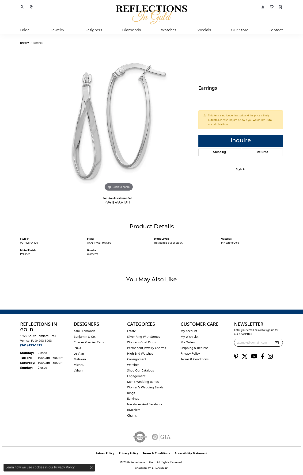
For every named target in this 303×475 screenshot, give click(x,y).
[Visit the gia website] (161, 437)
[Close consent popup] (91, 467)
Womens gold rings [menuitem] (141, 342)
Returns (262, 152)
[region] (118, 122)
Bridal (25, 30)
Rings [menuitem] (131, 393)
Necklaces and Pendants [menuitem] (144, 404)
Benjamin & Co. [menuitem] (85, 336)
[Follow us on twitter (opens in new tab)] (244, 356)
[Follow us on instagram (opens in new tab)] (270, 356)
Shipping (219, 152)
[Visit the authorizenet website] (140, 437)
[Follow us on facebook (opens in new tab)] (262, 356)
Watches (168, 30)
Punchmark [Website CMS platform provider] (160, 468)
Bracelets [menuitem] (133, 410)
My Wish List (189, 336)
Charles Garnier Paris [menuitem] (89, 342)
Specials (204, 30)
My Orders (188, 342)
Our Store (239, 30)
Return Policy (104, 453)
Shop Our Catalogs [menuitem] (140, 370)
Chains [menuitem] (132, 415)
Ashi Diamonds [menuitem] (84, 331)
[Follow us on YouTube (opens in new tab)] (254, 356)
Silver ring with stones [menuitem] (143, 336)
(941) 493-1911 (117, 202)
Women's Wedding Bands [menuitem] (145, 387)
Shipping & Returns (194, 348)
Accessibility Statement (190, 453)
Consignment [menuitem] (136, 359)
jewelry (24, 42)
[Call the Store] (31, 345)
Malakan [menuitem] (80, 359)
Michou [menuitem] (79, 365)
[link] (31, 7)
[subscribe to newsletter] (276, 342)
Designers (93, 30)
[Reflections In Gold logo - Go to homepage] (151, 15)
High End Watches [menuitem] (140, 353)
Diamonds (131, 30)
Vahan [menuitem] (78, 370)
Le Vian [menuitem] (79, 353)
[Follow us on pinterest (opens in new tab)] (236, 356)
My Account (189, 331)
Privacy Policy (190, 353)
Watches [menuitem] (133, 365)
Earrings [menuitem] (133, 398)
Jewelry (57, 30)
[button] (22, 7)
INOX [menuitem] (77, 348)
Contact (276, 30)
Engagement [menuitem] (136, 376)
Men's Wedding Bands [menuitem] (143, 381)
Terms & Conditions (194, 359)
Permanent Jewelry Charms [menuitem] (146, 348)
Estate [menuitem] (131, 331)
